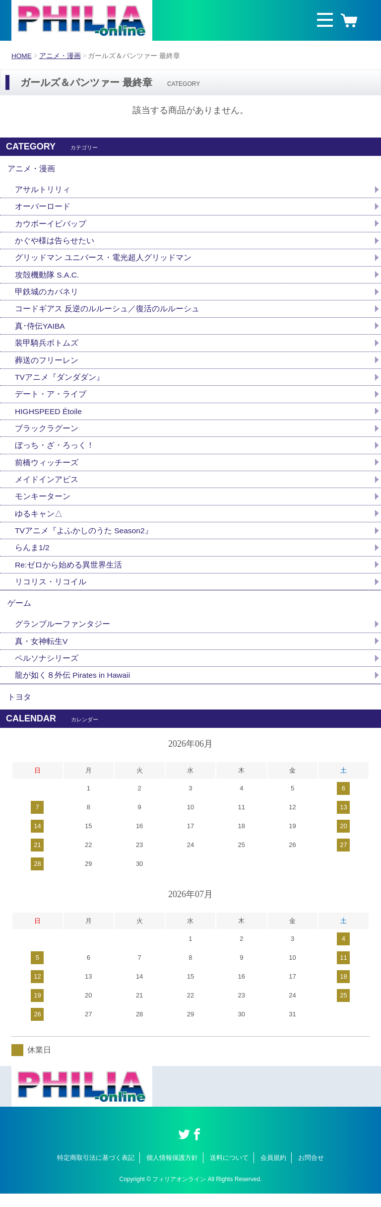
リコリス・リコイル (50, 590)
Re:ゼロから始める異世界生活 (69, 573)
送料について (229, 1171)
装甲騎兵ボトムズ (46, 347)
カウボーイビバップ (50, 225)
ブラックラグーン (46, 434)
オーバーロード (42, 208)
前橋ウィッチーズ (46, 469)
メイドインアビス (46, 486)
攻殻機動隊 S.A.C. (47, 278)
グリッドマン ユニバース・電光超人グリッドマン (103, 260)
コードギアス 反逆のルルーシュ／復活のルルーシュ (107, 312)
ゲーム (19, 613)
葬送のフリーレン (46, 364)
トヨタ (19, 709)
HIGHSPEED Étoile (49, 417)
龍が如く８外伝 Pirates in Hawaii (73, 687)
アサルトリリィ (42, 191)
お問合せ (311, 1171)
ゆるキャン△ (39, 521)
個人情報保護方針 (172, 1171)
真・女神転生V (41, 652)
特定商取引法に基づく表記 (95, 1171)
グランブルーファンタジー (62, 635)
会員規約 (273, 1171)
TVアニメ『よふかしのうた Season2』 (84, 538)
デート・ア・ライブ (50, 399)
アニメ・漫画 (60, 56)
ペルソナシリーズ (46, 669)
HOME (21, 56)
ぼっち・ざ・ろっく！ (54, 451)
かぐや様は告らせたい (54, 243)
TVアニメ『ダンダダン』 (59, 382)
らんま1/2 (32, 556)
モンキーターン (42, 503)
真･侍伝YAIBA (40, 330)
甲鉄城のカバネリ (46, 295)
